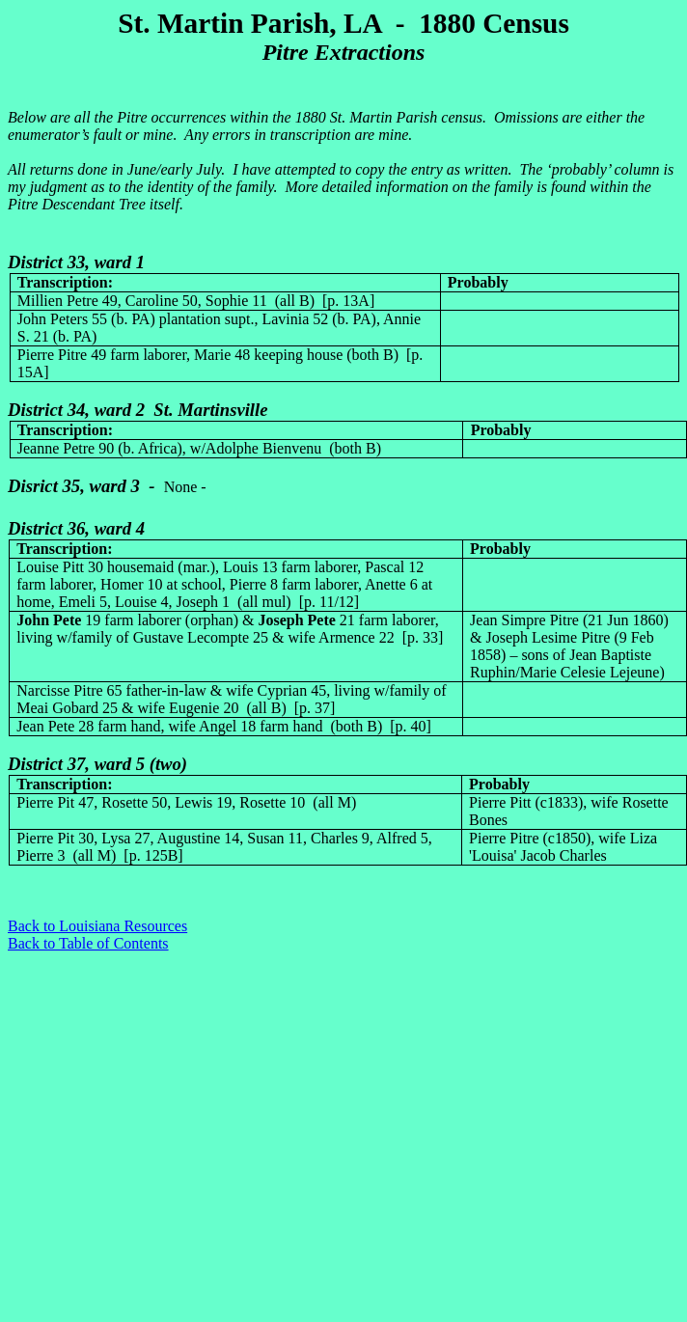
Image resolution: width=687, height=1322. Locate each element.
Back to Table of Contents (88, 943)
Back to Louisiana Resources (97, 926)
